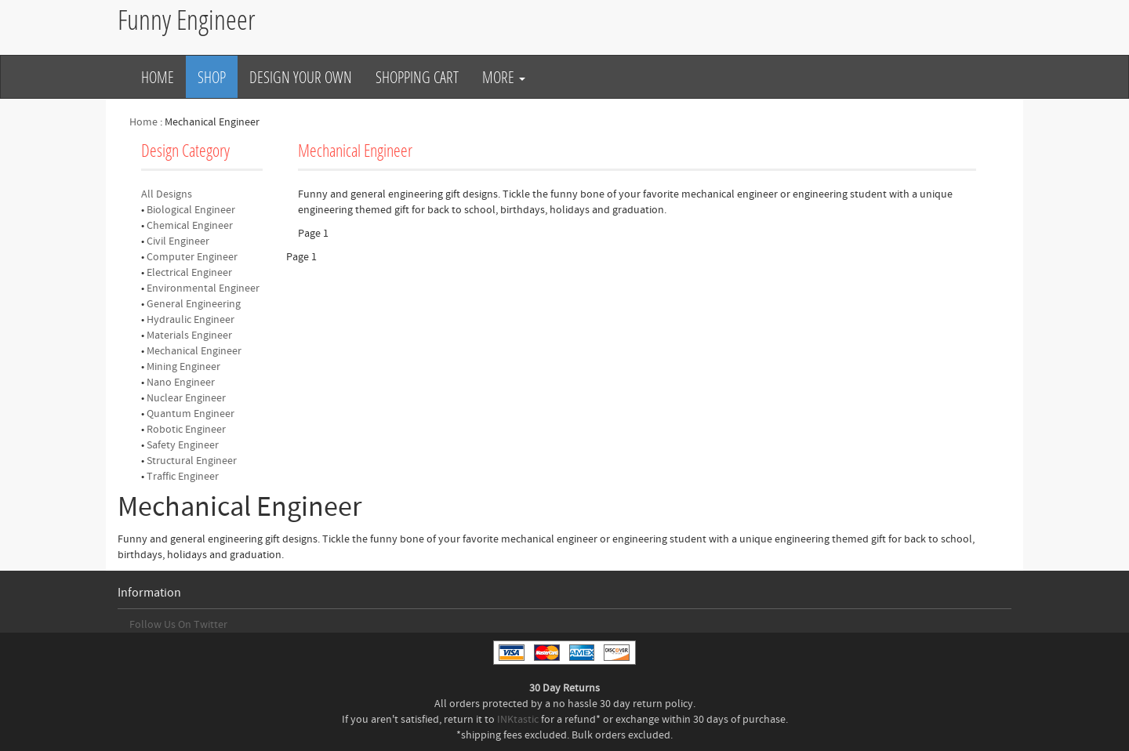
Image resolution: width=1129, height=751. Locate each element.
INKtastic (518, 720)
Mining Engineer (183, 367)
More (503, 77)
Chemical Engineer (190, 226)
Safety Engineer (183, 445)
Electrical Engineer (189, 273)
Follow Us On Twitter (178, 625)
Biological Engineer (191, 210)
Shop (212, 77)
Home (157, 77)
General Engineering (194, 304)
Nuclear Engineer (186, 398)
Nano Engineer (181, 383)
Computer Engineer (192, 257)
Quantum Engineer (190, 414)
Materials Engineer (189, 335)
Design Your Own (300, 77)
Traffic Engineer (183, 477)
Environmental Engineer (203, 288)
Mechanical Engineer (194, 351)
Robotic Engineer (186, 430)
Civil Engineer (178, 241)
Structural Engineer (192, 461)
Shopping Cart (417, 77)
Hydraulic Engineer (190, 320)
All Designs (166, 194)
